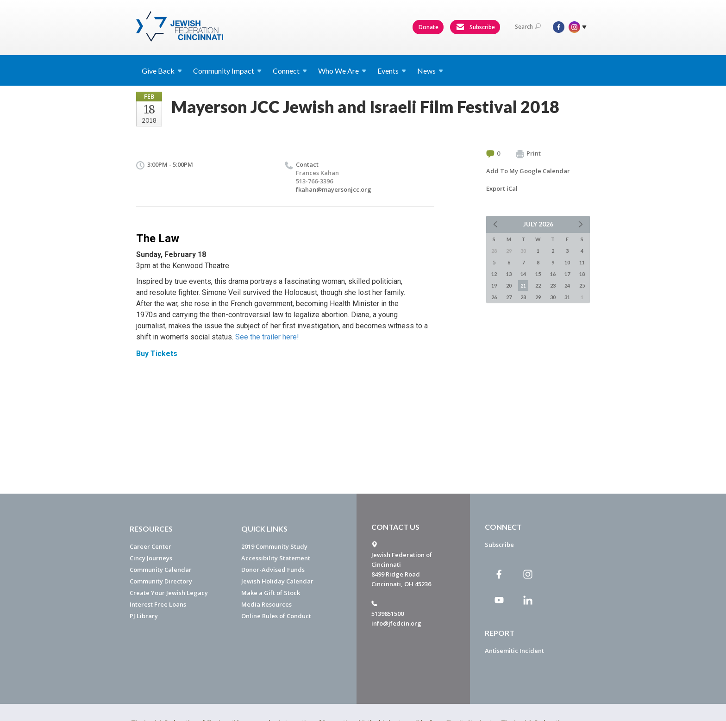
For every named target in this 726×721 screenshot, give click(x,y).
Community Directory (161, 581)
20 (509, 285)
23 (553, 285)
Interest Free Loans (158, 604)
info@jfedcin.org (396, 623)
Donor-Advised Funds (273, 569)
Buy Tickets (156, 353)
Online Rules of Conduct (276, 616)
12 (494, 274)
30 (553, 297)
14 (523, 274)
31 (567, 297)
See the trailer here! (267, 336)
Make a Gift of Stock (270, 593)
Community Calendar (161, 569)
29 (538, 297)
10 (567, 262)
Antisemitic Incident (514, 650)
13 (509, 274)
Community (227, 70)
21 (523, 285)
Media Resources (266, 604)
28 (523, 297)
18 (582, 274)
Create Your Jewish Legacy (169, 593)
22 (538, 285)
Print (528, 153)
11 (582, 262)
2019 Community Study (274, 546)
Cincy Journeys (151, 558)
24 (567, 285)
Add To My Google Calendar (528, 171)
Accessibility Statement (275, 558)
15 (538, 274)
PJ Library (144, 616)
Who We (342, 70)
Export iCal (502, 188)
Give (162, 70)
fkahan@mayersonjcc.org (333, 189)
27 (509, 297)
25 (582, 285)
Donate (428, 27)
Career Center (150, 546)
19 (494, 285)
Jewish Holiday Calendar (277, 581)
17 (567, 274)
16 (553, 274)
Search (528, 27)
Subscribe (475, 27)
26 (494, 297)
